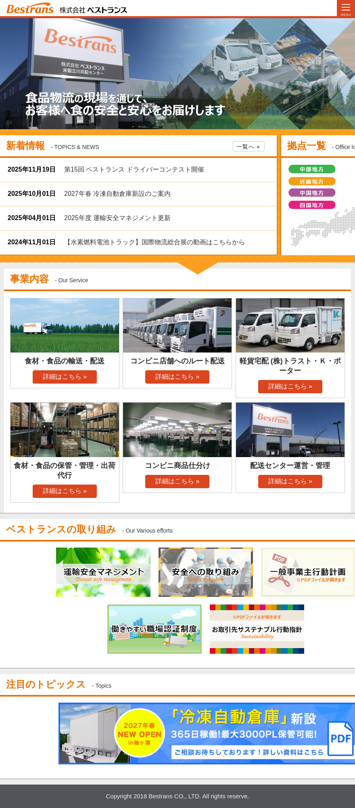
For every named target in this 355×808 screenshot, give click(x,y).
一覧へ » (248, 146)
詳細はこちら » (65, 376)
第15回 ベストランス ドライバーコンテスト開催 (134, 169)
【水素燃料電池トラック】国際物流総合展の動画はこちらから (154, 242)
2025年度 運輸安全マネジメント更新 (117, 217)
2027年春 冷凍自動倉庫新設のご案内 (117, 193)
